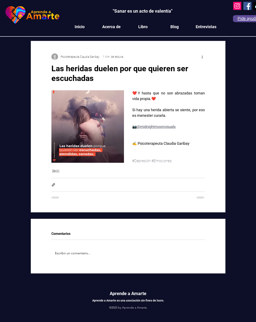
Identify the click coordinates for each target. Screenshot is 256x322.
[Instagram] (237, 6)
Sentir (55, 170)
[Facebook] (247, 6)
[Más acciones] (202, 56)
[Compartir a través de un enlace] (53, 185)
